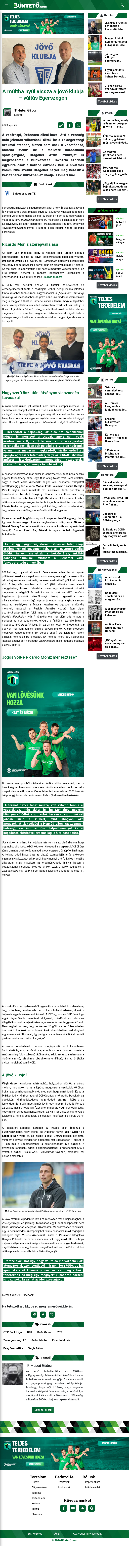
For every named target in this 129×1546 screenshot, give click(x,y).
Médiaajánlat (92, 1487)
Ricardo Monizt (52, 277)
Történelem (38, 1498)
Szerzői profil (43, 1409)
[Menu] (6, 5)
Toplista (36, 1492)
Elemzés (37, 1514)
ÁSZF (57, 1533)
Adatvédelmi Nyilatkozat (87, 1533)
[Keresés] (122, 5)
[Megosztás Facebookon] (70, 125)
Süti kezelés (35, 1533)
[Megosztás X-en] (78, 125)
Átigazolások (39, 1487)
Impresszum (92, 1482)
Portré (35, 1482)
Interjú (35, 1508)
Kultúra (36, 1503)
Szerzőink (64, 1482)
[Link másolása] (61, 125)
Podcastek (64, 1487)
